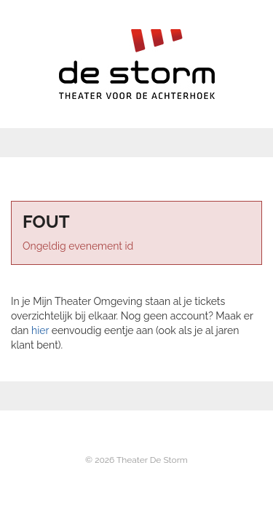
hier (40, 330)
